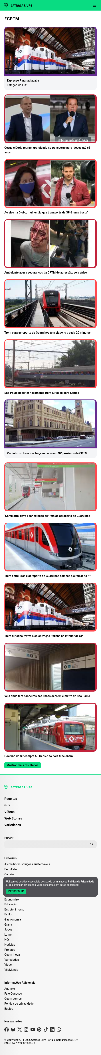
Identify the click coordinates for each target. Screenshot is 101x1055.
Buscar (8, 838)
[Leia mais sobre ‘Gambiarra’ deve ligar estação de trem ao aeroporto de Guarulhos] (50, 490)
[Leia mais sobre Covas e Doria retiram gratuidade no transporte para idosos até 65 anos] (50, 124)
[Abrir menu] (94, 5)
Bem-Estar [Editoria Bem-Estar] (11, 869)
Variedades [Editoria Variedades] (11, 959)
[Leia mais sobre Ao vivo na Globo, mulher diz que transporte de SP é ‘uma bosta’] (50, 187)
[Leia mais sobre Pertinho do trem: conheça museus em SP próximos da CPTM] (50, 428)
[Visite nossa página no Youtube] (33, 1030)
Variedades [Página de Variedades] (12, 825)
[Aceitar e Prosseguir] (16, 891)
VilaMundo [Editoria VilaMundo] (11, 969)
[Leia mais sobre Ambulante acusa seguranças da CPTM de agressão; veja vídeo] (50, 247)
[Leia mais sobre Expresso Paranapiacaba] (50, 58)
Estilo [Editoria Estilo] (8, 914)
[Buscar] (91, 844)
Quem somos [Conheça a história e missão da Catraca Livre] (13, 998)
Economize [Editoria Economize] (11, 899)
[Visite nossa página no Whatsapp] (59, 1030)
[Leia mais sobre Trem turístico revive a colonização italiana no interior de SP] (50, 610)
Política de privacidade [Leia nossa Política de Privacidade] (19, 1003)
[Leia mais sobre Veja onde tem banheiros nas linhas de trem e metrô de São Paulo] (50, 670)
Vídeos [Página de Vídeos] (9, 812)
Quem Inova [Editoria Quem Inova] (12, 954)
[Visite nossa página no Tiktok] (46, 1030)
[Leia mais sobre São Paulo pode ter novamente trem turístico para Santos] (50, 367)
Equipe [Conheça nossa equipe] (8, 1008)
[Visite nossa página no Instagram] (26, 1030)
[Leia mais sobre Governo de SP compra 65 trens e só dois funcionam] (50, 731)
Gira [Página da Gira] (7, 805)
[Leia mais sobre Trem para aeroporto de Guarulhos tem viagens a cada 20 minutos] (50, 307)
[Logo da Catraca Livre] (18, 5)
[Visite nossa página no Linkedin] (52, 1030)
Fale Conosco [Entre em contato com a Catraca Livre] (13, 993)
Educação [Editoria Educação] (10, 904)
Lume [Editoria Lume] (8, 934)
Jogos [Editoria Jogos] (8, 929)
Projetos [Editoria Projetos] (9, 949)
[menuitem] (50, 800)
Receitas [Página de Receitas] (10, 799)
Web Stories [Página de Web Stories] (13, 818)
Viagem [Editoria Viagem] (9, 964)
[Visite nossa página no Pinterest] (39, 1030)
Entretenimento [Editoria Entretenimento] (14, 909)
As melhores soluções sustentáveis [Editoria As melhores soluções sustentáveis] (27, 864)
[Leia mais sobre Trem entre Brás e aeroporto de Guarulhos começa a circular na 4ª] (50, 550)
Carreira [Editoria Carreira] (9, 874)
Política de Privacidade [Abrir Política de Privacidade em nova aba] (81, 881)
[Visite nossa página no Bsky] (13, 1030)
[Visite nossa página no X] (19, 1030)
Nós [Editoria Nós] (7, 939)
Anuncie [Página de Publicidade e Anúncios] (9, 988)
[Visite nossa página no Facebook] (6, 1030)
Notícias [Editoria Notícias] (9, 944)
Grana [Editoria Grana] (8, 924)
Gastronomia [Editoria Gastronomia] (12, 919)
